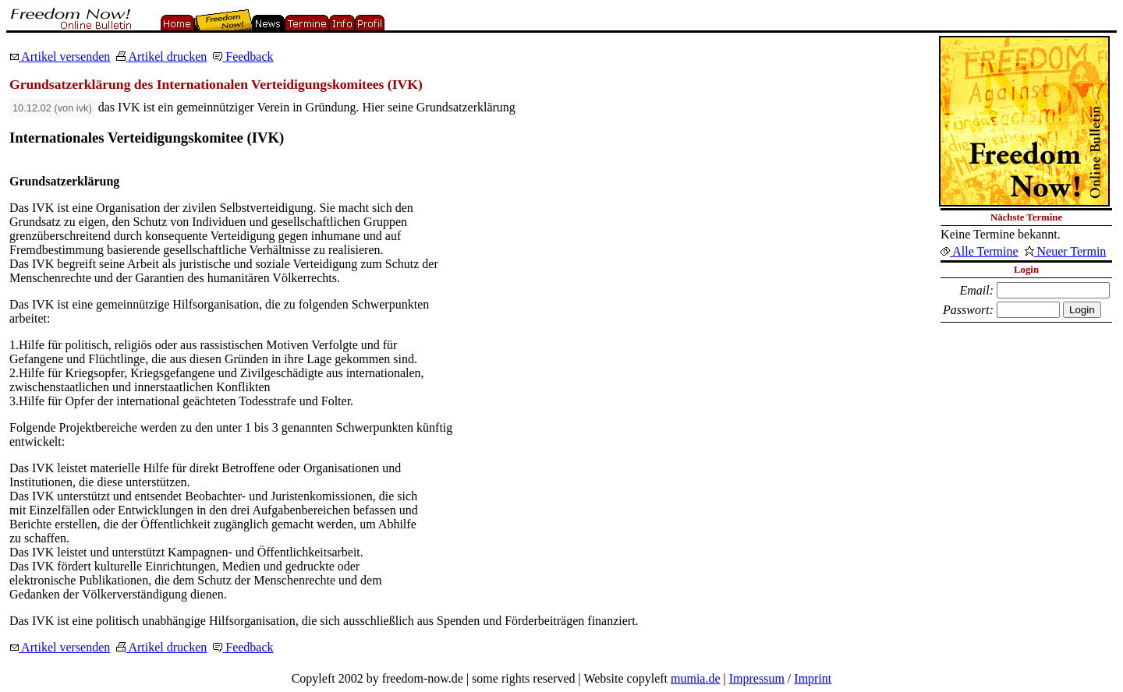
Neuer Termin (1066, 251)
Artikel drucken (161, 56)
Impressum (757, 678)
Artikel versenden (59, 56)
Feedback (243, 56)
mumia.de (696, 678)
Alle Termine (979, 251)
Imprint (812, 678)
